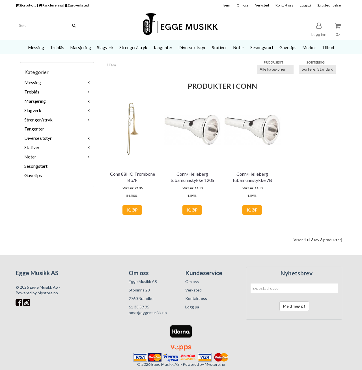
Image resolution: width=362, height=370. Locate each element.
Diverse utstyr (38, 138)
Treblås (31, 91)
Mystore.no (48, 292)
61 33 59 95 (139, 306)
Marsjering (35, 101)
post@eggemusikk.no (148, 312)
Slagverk (32, 110)
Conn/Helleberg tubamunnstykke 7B (252, 177)
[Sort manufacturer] (275, 69)
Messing (32, 82)
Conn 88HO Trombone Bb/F (132, 177)
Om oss (243, 5)
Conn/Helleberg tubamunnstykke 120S (192, 177)
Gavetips (33, 175)
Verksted (262, 5)
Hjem (226, 5)
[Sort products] (317, 69)
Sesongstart (36, 166)
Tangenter (34, 128)
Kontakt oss (284, 5)
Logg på (305, 5)
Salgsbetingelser (329, 5)
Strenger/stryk (38, 119)
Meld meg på (294, 306)
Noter (30, 156)
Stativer (32, 147)
